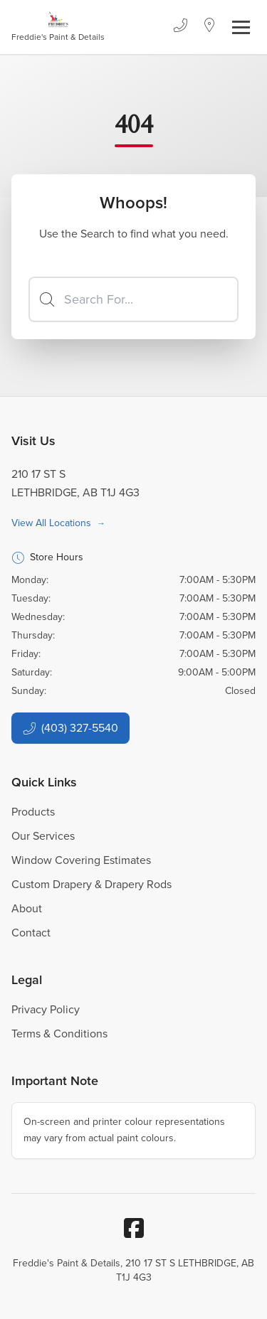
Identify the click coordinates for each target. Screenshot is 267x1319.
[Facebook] (134, 1228)
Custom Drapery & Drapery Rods (91, 884)
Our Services (43, 836)
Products (33, 811)
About (26, 908)
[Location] (210, 27)
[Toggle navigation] (241, 27)
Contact (31, 932)
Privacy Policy (45, 1009)
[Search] (133, 299)
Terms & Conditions (59, 1033)
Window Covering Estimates (81, 860)
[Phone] (180, 27)
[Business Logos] (58, 27)
